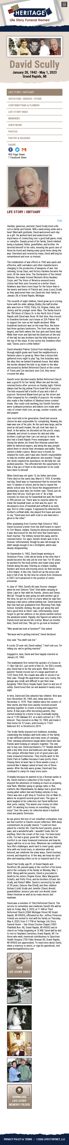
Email (24, 149)
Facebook (10, 149)
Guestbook (15, 125)
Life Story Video (18, 111)
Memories (14, 118)
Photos (12, 131)
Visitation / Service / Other (24, 98)
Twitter (17, 149)
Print (59, 220)
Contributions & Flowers (24, 105)
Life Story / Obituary (21, 92)
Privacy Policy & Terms (18, 1139)
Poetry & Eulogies (19, 138)
